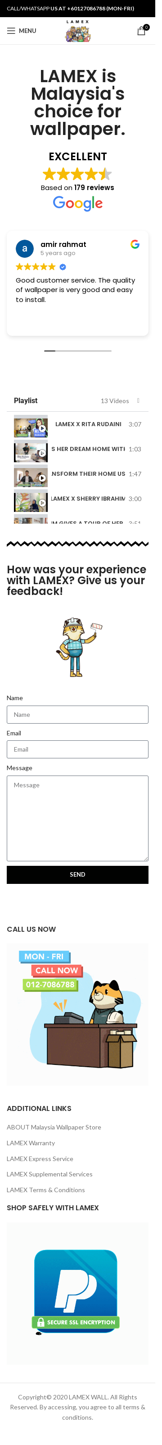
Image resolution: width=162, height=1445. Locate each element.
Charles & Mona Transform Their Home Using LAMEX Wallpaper (88, 473)
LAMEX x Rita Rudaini (88, 424)
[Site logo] (77, 30)
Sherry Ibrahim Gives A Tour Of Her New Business (88, 523)
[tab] (77, 424)
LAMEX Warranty (31, 1143)
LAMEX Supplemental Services (50, 1174)
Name (15, 698)
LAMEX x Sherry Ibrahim (88, 498)
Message (19, 767)
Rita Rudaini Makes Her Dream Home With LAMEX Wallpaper (88, 449)
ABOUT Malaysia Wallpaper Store (54, 1127)
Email (14, 733)
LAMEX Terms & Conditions (46, 1190)
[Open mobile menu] (21, 31)
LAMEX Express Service (40, 1158)
